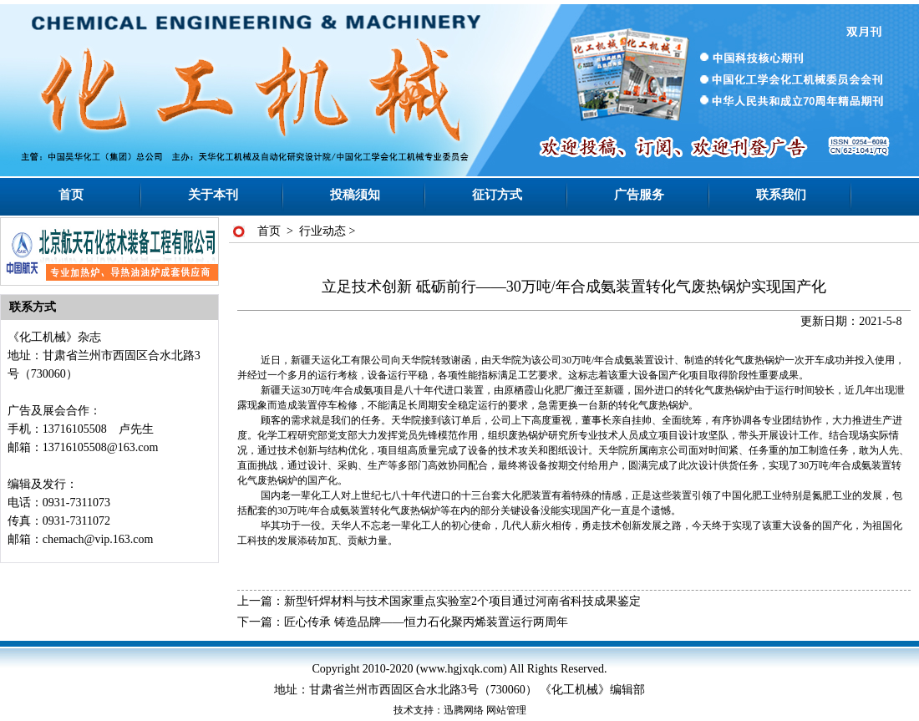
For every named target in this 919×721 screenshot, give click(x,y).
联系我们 (781, 194)
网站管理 (506, 710)
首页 (71, 194)
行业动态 (322, 231)
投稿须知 (355, 194)
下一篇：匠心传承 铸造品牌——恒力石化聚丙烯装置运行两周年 (402, 622)
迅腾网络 (464, 710)
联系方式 (32, 307)
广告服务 (639, 194)
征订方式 (497, 194)
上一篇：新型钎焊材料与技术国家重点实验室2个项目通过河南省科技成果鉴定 (439, 601)
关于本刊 (213, 194)
